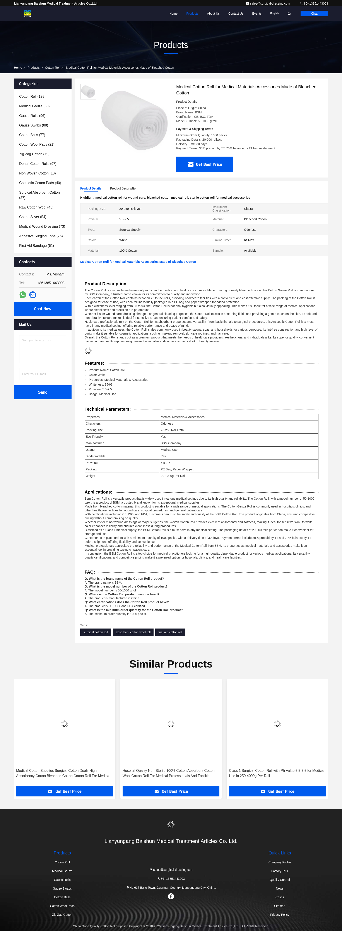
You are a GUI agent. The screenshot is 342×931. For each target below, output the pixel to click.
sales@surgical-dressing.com (268, 3)
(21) (37, 144)
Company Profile (279, 862)
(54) (32, 217)
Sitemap (279, 906)
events (257, 13)
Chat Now (42, 309)
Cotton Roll (52, 67)
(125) (32, 96)
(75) (34, 154)
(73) (42, 226)
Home (173, 13)
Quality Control (280, 879)
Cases (279, 897)
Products (192, 13)
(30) (34, 106)
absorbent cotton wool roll (133, 632)
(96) (32, 116)
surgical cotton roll (95, 632)
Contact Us (235, 13)
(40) (40, 183)
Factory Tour (279, 871)
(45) (36, 207)
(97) (37, 164)
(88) (33, 125)
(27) (39, 195)
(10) (37, 173)
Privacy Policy (279, 914)
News (280, 888)
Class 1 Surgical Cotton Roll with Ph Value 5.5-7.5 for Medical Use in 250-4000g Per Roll (276, 773)
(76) (41, 236)
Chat (314, 13)
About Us (213, 13)
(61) (36, 246)
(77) (32, 135)
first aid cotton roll (170, 632)
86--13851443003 (314, 3)
